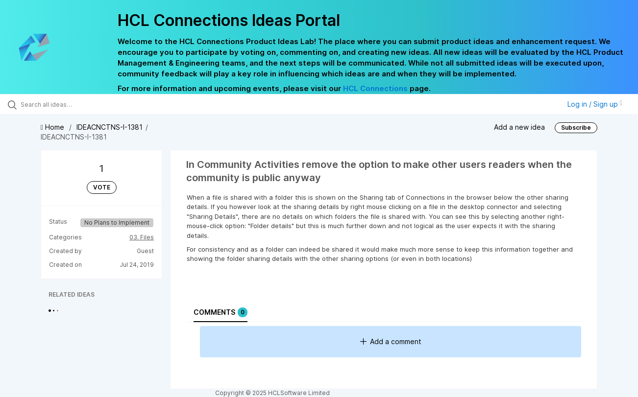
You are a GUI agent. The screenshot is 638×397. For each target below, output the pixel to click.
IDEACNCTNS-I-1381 (109, 127)
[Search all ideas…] (76, 104)
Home (53, 127)
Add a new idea (519, 127)
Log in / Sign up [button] (594, 104)
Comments (220, 312)
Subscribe (576, 127)
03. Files (141, 237)
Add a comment (390, 341)
